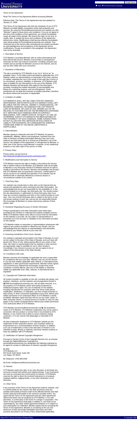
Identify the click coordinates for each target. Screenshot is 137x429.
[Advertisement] (40, 424)
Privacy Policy (28, 417)
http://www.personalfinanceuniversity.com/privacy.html (24, 156)
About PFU (5, 417)
